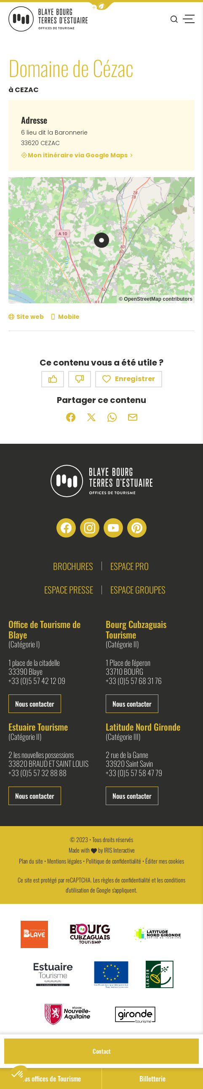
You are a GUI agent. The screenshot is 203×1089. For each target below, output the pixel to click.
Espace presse (68, 589)
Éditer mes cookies (164, 860)
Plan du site (31, 860)
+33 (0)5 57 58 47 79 (134, 773)
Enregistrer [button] (128, 379)
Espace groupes (138, 589)
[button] (101, 6)
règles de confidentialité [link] (125, 879)
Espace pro (129, 565)
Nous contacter (34, 704)
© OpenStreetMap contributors (155, 299)
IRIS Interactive (119, 849)
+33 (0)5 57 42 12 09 (36, 681)
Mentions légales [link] (64, 860)
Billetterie (152, 1078)
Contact (102, 1051)
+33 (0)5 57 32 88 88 (37, 773)
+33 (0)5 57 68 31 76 (134, 681)
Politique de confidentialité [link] (113, 860)
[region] (101, 240)
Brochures (73, 565)
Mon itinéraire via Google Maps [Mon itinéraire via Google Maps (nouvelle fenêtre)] (77, 155)
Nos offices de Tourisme (51, 1078)
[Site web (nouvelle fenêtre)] (26, 317)
